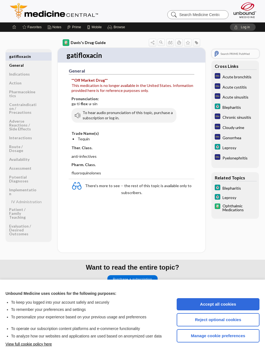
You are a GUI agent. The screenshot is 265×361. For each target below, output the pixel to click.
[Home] (14, 27)
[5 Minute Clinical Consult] (235, 107)
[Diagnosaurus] (235, 76)
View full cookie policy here (29, 344)
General (16, 56)
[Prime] (74, 27)
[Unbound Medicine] (245, 10)
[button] (116, 27)
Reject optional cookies (218, 319)
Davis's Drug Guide (84, 42)
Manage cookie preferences (218, 335)
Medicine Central (78, 11)
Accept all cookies (218, 304)
